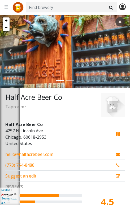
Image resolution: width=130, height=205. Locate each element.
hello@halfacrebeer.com (29, 154)
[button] (10, 51)
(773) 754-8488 (19, 165)
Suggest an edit (20, 176)
